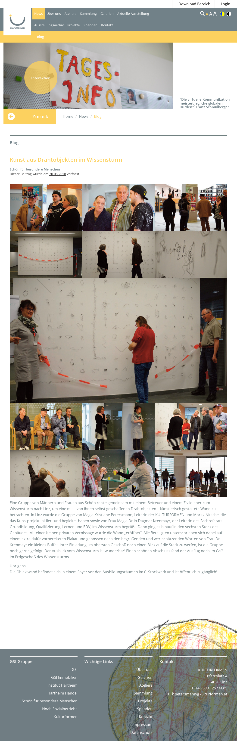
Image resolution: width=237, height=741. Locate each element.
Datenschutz (141, 732)
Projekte (73, 25)
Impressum (143, 724)
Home (68, 116)
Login (225, 3)
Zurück (40, 116)
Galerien (107, 13)
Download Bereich (194, 3)
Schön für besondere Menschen (50, 701)
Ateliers (70, 13)
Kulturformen (66, 716)
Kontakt (107, 25)
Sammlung (88, 13)
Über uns (54, 13)
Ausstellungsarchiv (49, 25)
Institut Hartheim (62, 685)
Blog (40, 36)
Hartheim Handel (62, 693)
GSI (75, 669)
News (38, 13)
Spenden (90, 25)
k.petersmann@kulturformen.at (199, 694)
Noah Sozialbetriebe (60, 708)
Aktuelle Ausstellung (133, 13)
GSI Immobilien (64, 677)
